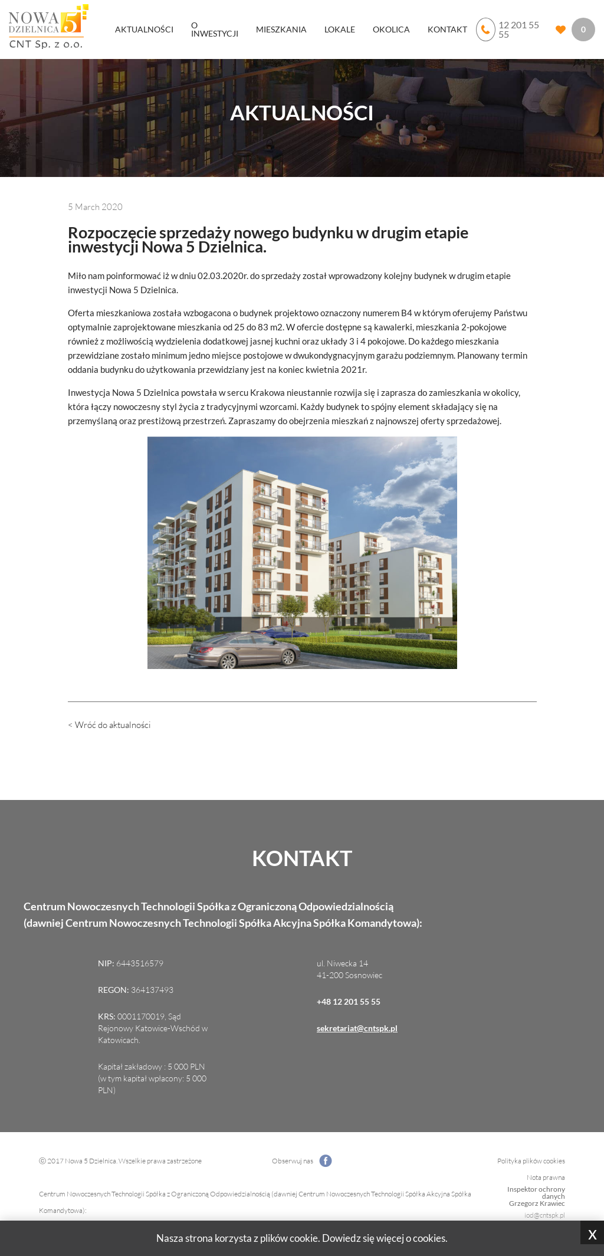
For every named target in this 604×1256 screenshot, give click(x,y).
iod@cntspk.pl (544, 1215)
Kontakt (447, 29)
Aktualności (144, 29)
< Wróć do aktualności (109, 724)
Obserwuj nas (302, 1161)
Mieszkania (281, 29)
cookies (429, 1238)
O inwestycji (214, 29)
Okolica (391, 29)
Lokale (339, 29)
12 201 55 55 (507, 29)
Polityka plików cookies (531, 1160)
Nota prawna (546, 1177)
